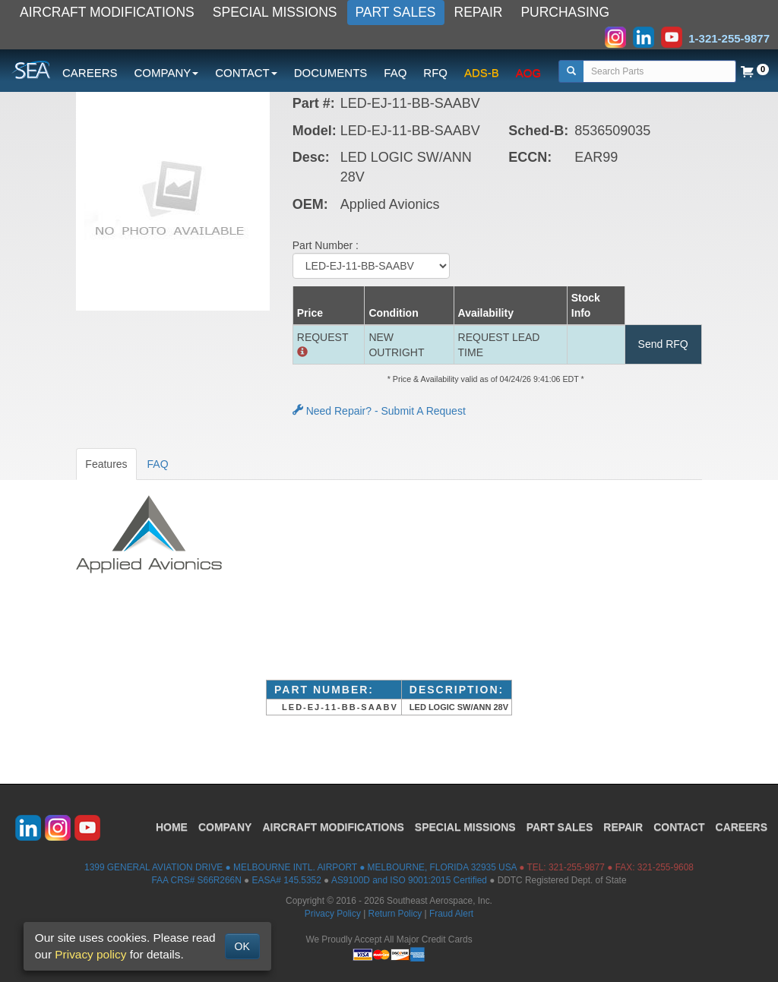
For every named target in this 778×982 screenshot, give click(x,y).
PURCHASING (564, 12)
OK (242, 946)
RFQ (435, 72)
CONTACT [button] (246, 72)
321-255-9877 (577, 867)
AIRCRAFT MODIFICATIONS (107, 12)
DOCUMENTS (331, 72)
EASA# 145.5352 (286, 880)
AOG (528, 72)
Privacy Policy (333, 913)
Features (106, 464)
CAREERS (90, 72)
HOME (172, 827)
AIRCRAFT (332, 827)
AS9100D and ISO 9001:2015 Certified (409, 880)
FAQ (395, 72)
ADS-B (481, 72)
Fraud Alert (451, 913)
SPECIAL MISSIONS (275, 12)
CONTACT (678, 827)
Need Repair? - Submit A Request (379, 411)
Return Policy (395, 913)
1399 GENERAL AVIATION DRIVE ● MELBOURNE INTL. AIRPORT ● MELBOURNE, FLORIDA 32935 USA (300, 867)
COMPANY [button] (166, 72)
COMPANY (225, 827)
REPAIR (478, 12)
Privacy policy (90, 954)
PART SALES (396, 12)
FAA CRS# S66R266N (196, 880)
